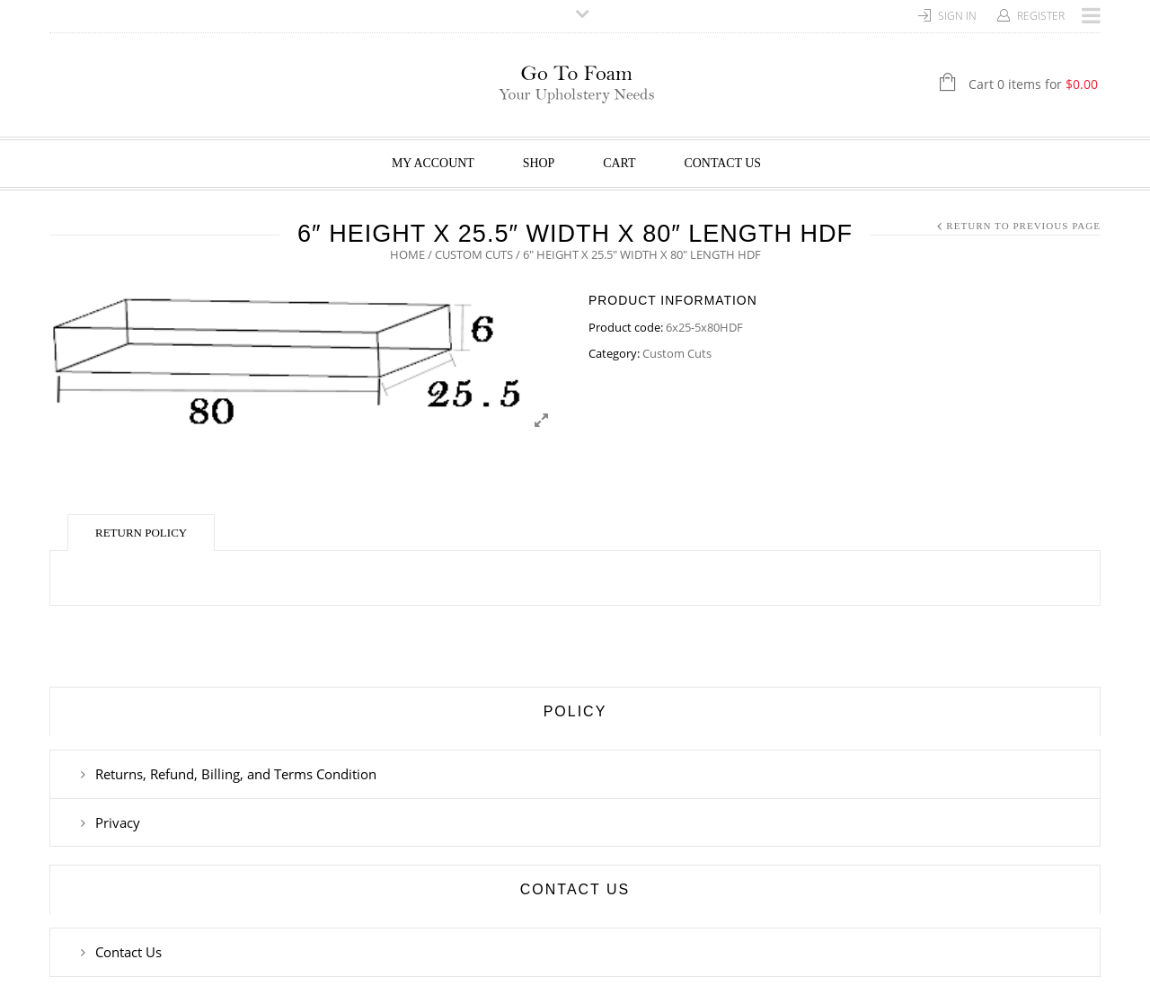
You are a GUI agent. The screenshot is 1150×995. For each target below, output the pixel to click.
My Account (433, 163)
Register (1041, 15)
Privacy (117, 822)
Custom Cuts (474, 254)
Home (407, 254)
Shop (539, 163)
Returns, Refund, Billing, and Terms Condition (235, 774)
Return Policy (141, 532)
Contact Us (723, 163)
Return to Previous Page (1023, 225)
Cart (619, 163)
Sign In (957, 15)
